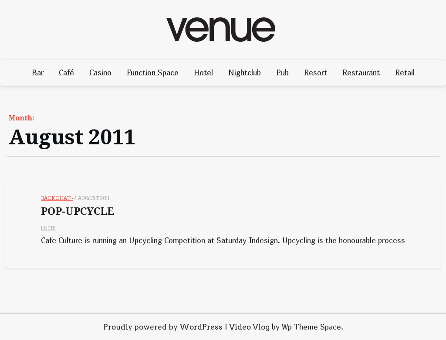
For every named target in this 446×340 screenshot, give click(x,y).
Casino (100, 72)
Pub (282, 72)
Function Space (153, 72)
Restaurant (361, 72)
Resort (315, 72)
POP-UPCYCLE (77, 211)
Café (66, 72)
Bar (38, 72)
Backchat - (57, 198)
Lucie (48, 227)
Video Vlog (249, 327)
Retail (405, 72)
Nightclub (244, 72)
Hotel (203, 72)
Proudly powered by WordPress (163, 327)
